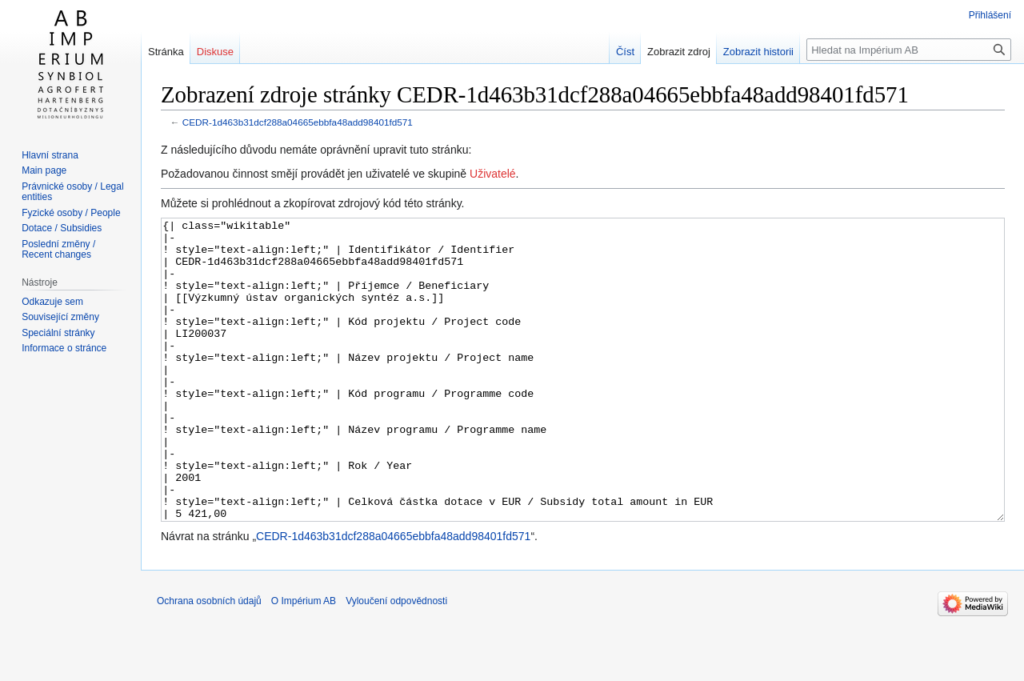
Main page (44, 170)
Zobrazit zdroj (678, 52)
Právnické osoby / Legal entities (72, 192)
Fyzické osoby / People (71, 212)
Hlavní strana (50, 155)
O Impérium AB (303, 661)
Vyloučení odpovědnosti (396, 661)
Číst (625, 52)
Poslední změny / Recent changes (58, 249)
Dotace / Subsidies (62, 228)
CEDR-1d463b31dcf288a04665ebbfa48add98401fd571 (297, 122)
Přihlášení (990, 15)
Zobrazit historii (758, 52)
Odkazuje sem (52, 301)
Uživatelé (493, 173)
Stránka (166, 52)
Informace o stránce (64, 348)
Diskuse (215, 52)
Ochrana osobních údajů (209, 661)
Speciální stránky (58, 332)
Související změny (60, 316)
